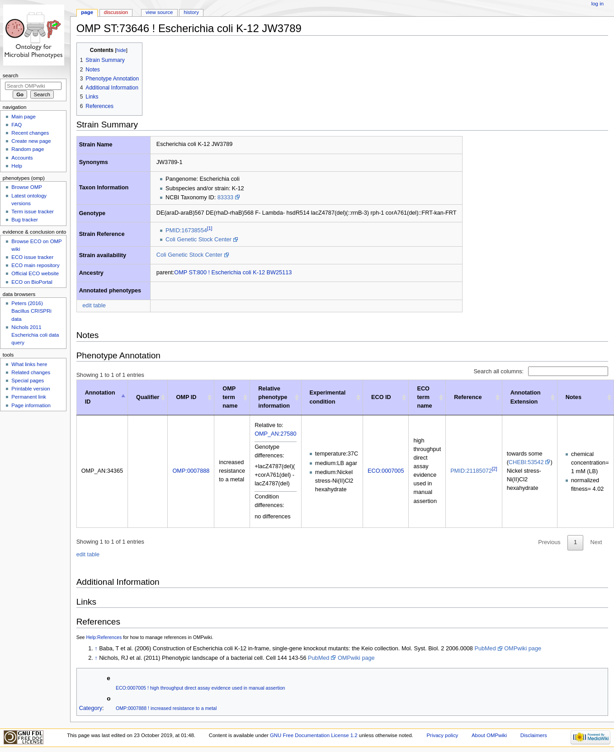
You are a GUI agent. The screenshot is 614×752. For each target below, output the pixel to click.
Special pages (27, 380)
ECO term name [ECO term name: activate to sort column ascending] (424, 397)
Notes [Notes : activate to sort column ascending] (573, 397)
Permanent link (28, 397)
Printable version (30, 388)
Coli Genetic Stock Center (198, 239)
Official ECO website (35, 273)
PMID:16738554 (186, 230)
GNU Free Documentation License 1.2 (314, 735)
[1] (210, 228)
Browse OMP (26, 187)
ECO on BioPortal (31, 282)
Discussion (116, 12)
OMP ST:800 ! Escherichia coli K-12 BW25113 (233, 272)
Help (16, 166)
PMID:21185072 (471, 471)
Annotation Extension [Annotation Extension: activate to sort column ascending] (525, 397)
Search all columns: (540, 371)
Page (87, 12)
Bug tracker (24, 219)
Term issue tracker (32, 211)
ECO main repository (35, 265)
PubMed (485, 648)
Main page (23, 116)
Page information (31, 405)
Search (11, 75)
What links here (29, 364)
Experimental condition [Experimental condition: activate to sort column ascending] (328, 397)
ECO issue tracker (32, 257)
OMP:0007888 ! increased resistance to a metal (166, 708)
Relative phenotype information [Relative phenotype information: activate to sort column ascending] (274, 397)
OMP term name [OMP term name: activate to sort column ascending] (229, 397)
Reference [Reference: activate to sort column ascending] (468, 397)
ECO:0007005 (386, 471)
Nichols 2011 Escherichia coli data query (35, 334)
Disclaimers (533, 735)
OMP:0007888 (190, 471)
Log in (597, 3)
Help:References (104, 637)
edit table (94, 305)
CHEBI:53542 (526, 462)
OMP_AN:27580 (275, 434)
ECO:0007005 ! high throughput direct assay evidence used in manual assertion (200, 688)
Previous (549, 542)
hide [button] (121, 50)
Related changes (30, 372)
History (191, 12)
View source (159, 12)
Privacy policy (442, 735)
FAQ (16, 124)
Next (596, 542)
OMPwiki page (522, 648)
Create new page (31, 141)
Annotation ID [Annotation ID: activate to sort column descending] (100, 397)
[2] (494, 468)
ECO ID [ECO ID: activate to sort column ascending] (381, 397)
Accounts (22, 157)
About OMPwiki (489, 735)
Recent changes (30, 133)
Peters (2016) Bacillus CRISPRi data (31, 311)
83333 (225, 197)
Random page (27, 149)
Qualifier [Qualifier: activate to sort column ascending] (147, 397)
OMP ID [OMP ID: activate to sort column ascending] (186, 397)
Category (90, 708)
